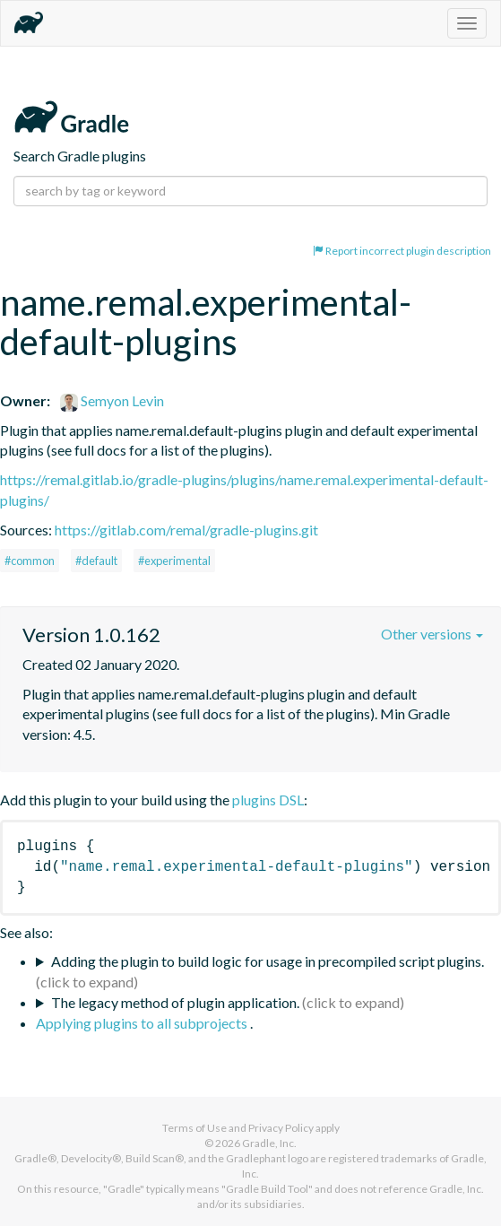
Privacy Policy (281, 1128)
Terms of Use (194, 1128)
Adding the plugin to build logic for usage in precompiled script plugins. (267, 960)
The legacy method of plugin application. (175, 1002)
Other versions (432, 633)
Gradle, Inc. (269, 1143)
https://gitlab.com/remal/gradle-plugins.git (186, 529)
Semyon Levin (112, 400)
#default (96, 560)
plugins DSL (268, 799)
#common (29, 560)
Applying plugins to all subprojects (143, 1022)
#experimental (174, 560)
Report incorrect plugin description (402, 250)
